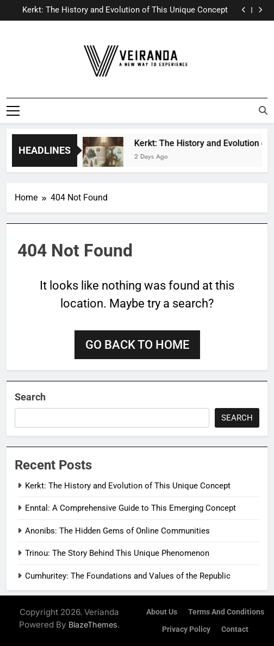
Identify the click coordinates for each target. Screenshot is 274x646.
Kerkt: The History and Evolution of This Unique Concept (125, 10)
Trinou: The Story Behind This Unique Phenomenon (117, 553)
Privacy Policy (186, 629)
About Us (161, 612)
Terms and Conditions (226, 612)
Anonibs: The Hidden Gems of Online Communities (117, 530)
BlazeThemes (92, 624)
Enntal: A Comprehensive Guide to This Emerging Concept (130, 508)
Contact (234, 629)
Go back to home (137, 344)
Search (30, 396)
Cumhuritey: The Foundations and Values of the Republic (128, 575)
